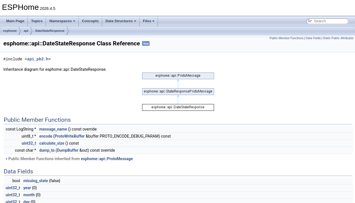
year (27, 188)
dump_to (46, 150)
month (29, 195)
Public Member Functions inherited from (69, 158)
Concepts (90, 21)
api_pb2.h (37, 59)
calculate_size (51, 143)
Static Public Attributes (338, 38)
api (26, 30)
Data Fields (313, 38)
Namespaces (62, 21)
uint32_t (29, 143)
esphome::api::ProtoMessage (107, 158)
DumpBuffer (67, 150)
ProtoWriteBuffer (70, 136)
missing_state (35, 180)
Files (149, 21)
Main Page (15, 21)
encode (45, 136)
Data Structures (120, 21)
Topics (37, 21)
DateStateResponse (49, 30)
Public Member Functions (287, 38)
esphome (10, 30)
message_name (53, 129)
